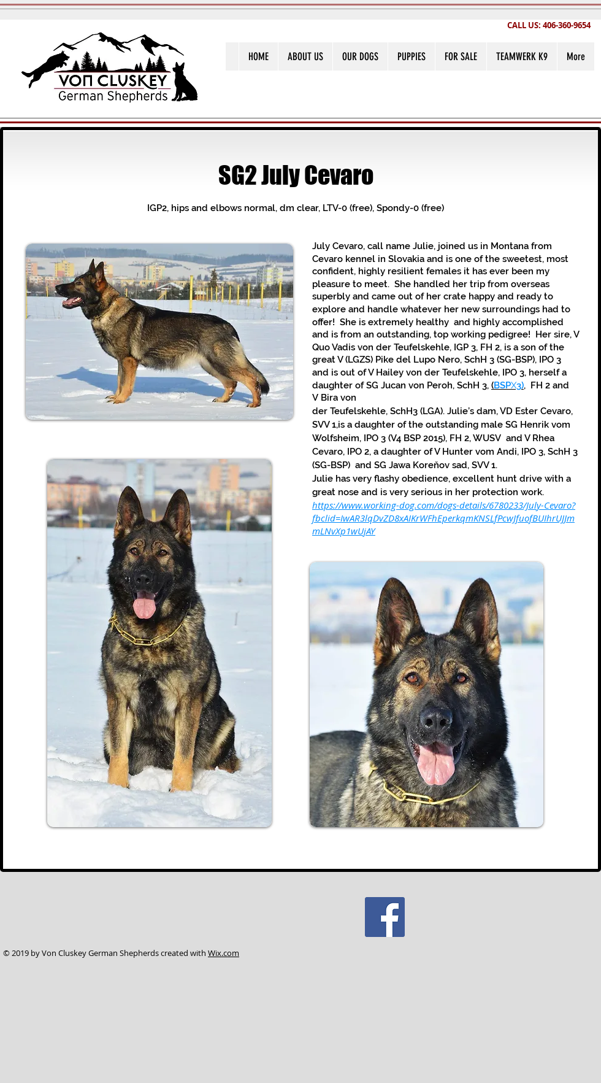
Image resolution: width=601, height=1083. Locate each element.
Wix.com (223, 952)
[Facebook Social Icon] (385, 917)
